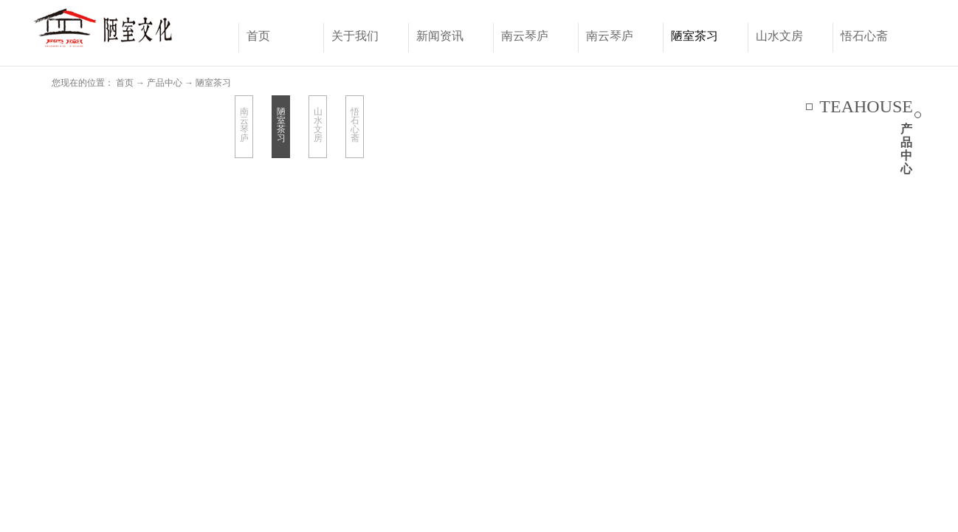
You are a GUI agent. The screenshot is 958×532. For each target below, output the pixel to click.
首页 (258, 36)
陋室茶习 (213, 83)
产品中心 (164, 83)
